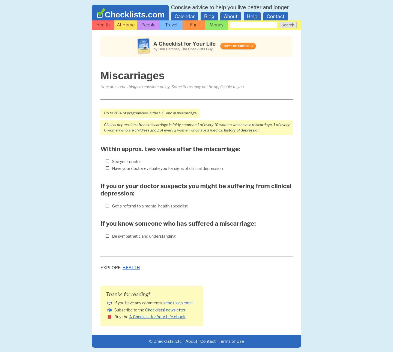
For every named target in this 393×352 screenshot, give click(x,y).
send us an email (178, 303)
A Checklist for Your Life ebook (157, 316)
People (148, 24)
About (231, 16)
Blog (209, 16)
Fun (194, 24)
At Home (126, 24)
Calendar (185, 16)
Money (217, 24)
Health (103, 24)
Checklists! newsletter (165, 310)
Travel (171, 24)
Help (252, 16)
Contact (276, 16)
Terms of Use (231, 341)
